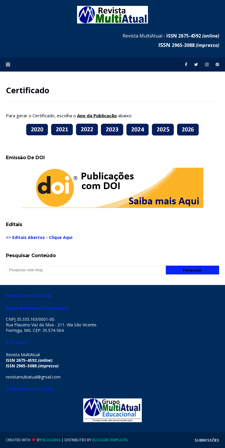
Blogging (51, 439)
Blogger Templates (110, 439)
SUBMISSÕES (207, 440)
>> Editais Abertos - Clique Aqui (39, 237)
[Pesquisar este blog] (86, 270)
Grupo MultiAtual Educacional (37, 308)
